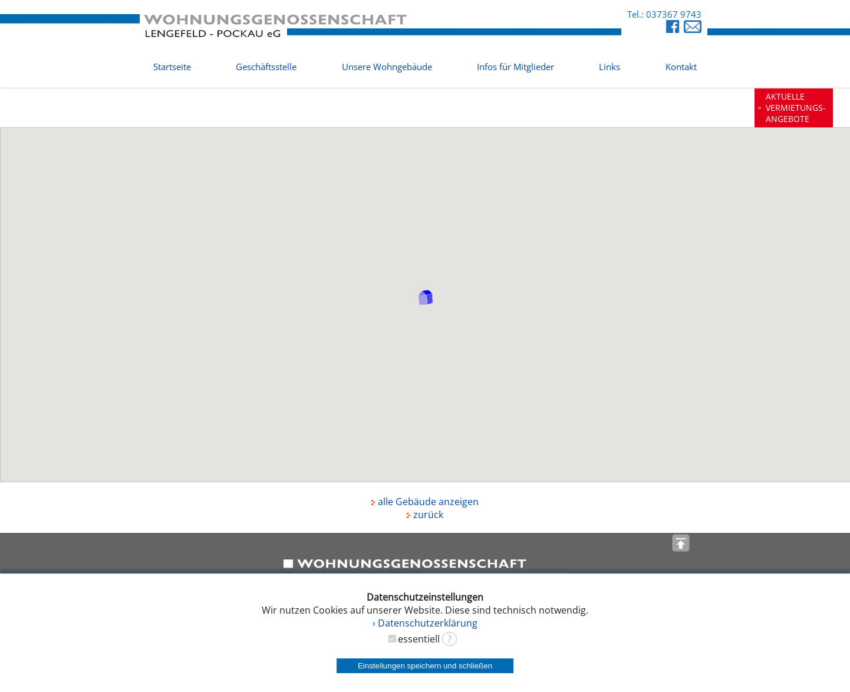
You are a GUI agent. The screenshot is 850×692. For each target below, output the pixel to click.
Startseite (172, 67)
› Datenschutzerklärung (425, 623)
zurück (425, 514)
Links (609, 67)
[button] (426, 297)
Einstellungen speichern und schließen (425, 665)
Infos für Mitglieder (515, 67)
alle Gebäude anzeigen (425, 501)
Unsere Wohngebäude (387, 67)
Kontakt (681, 67)
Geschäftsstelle (266, 67)
